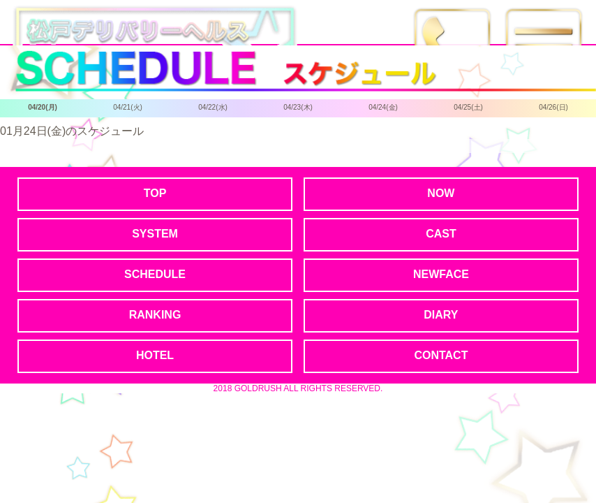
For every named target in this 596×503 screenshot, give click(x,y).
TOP (155, 193)
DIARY (441, 315)
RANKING (155, 315)
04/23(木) (298, 107)
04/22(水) (213, 107)
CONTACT (441, 355)
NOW (440, 193)
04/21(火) (127, 107)
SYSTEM (155, 234)
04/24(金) (383, 107)
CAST (441, 234)
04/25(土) (468, 107)
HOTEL (155, 355)
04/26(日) (553, 107)
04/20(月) (42, 107)
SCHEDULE (155, 274)
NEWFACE (441, 274)
